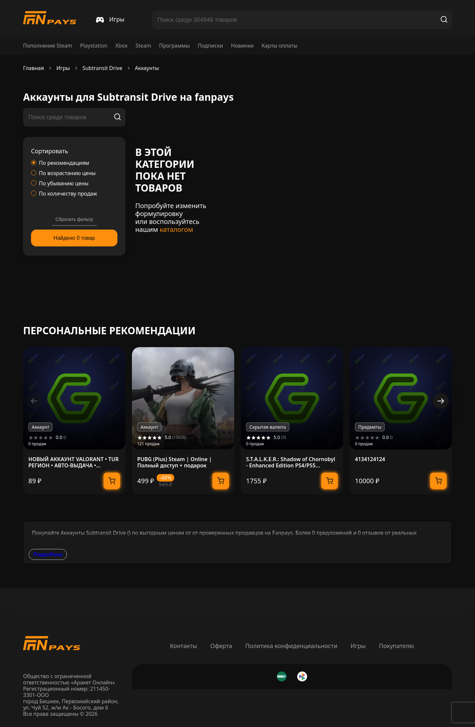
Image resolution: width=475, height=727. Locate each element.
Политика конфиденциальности (291, 646)
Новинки (242, 45)
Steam (143, 45)
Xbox (121, 45)
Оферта (221, 646)
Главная (33, 68)
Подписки (210, 45)
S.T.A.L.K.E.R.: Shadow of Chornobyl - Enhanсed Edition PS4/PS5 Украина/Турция (290, 462)
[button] (441, 401)
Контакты (183, 646)
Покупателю (396, 646)
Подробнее (48, 554)
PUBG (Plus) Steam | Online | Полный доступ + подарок (174, 462)
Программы (174, 45)
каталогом (176, 229)
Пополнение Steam (47, 45)
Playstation (94, 45)
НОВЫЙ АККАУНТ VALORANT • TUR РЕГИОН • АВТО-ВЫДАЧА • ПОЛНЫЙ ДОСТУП (73, 462)
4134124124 (370, 459)
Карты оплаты (280, 45)
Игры (358, 646)
